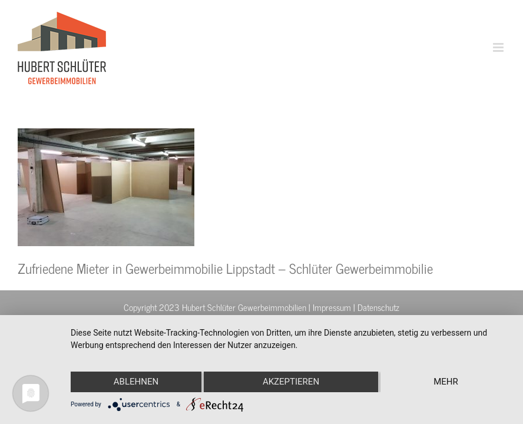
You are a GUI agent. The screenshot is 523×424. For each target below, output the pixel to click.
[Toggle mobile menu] (499, 47)
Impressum (332, 307)
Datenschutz (378, 307)
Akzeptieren (291, 381)
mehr (445, 381)
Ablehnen (136, 381)
